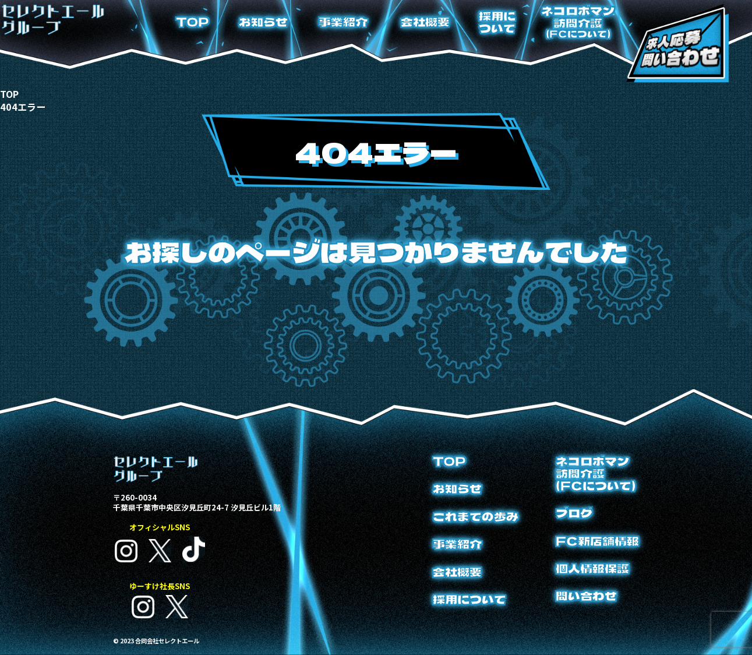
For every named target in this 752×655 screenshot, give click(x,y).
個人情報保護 (592, 568)
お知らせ (263, 22)
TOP (192, 22)
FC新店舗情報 (597, 541)
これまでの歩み (475, 516)
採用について (497, 22)
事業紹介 (343, 22)
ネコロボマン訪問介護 (578, 22)
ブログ (574, 513)
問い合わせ (586, 596)
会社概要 (425, 22)
